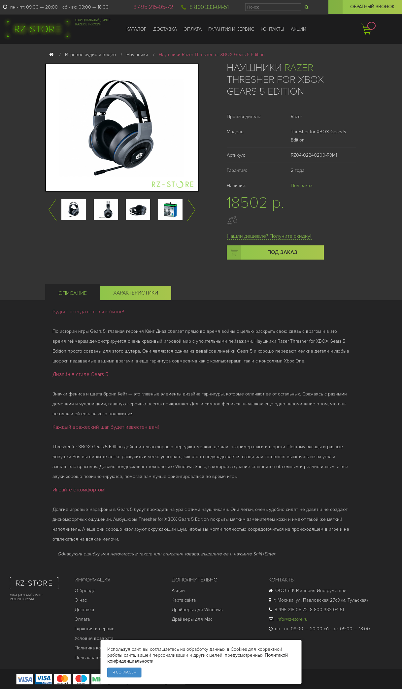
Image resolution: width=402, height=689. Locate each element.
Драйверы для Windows (197, 609)
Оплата (82, 619)
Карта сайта (184, 600)
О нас (81, 600)
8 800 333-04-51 (209, 7)
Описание (72, 293)
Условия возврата (94, 638)
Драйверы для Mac (192, 619)
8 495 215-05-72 (153, 7)
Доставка (84, 609)
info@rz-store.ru (288, 619)
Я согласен (124, 672)
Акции (178, 590)
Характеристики (135, 293)
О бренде (85, 590)
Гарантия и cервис (94, 629)
